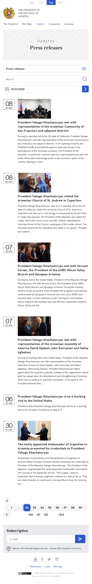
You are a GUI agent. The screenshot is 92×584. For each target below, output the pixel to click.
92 (27, 507)
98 (73, 507)
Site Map (57, 566)
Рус (41, 2)
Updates (40, 23)
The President (10, 23)
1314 (61, 514)
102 (46, 514)
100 (31, 514)
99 (80, 507)
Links (47, 566)
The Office (27, 23)
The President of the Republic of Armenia (29, 13)
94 (42, 507)
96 (57, 507)
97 (65, 507)
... (7, 89)
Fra (60, 2)
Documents (54, 23)
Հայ (32, 2)
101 (38, 514)
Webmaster (36, 566)
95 (49, 507)
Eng (51, 2)
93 (34, 507)
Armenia (68, 23)
